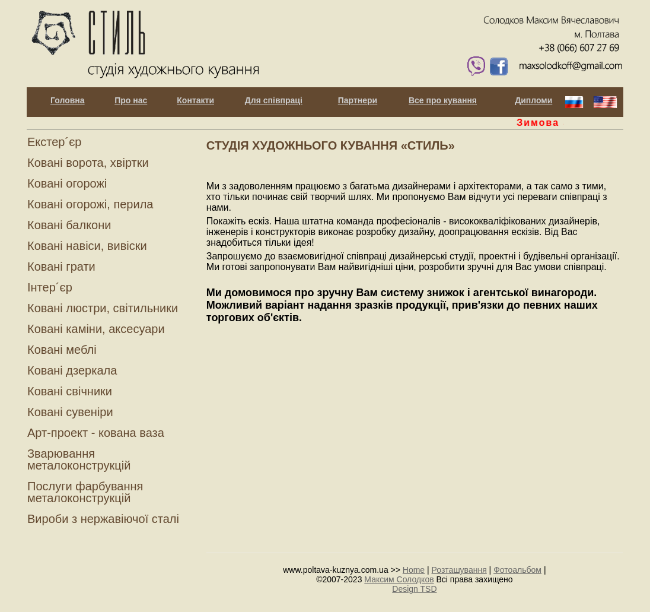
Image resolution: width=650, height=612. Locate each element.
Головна (67, 100)
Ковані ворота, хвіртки (88, 163)
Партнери (357, 100)
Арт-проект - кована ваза (95, 433)
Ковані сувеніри (70, 412)
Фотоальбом (517, 570)
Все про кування (443, 100)
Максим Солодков (399, 579)
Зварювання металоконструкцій (78, 459)
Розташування (459, 570)
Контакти (195, 100)
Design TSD (414, 589)
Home (414, 570)
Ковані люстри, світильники (102, 308)
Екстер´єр (54, 142)
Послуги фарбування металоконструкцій (85, 492)
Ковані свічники (69, 391)
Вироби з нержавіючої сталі (103, 519)
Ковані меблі (62, 350)
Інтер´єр (49, 287)
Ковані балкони (69, 225)
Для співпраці (273, 100)
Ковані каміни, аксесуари (96, 329)
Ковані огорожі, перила (90, 204)
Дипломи (533, 100)
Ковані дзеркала (72, 370)
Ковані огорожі (67, 183)
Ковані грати (61, 266)
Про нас (130, 100)
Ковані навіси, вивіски (87, 246)
